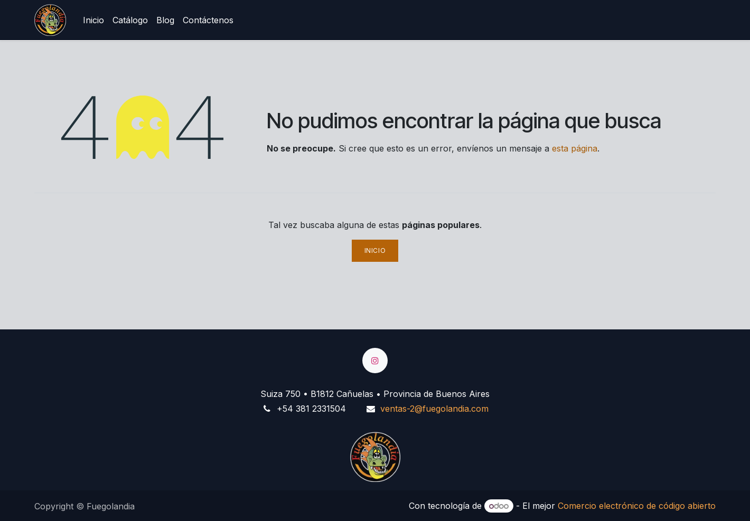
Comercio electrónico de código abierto (637, 505)
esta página (574, 148)
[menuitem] (93, 20)
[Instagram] (375, 360)
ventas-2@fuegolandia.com (434, 408)
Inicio (375, 250)
